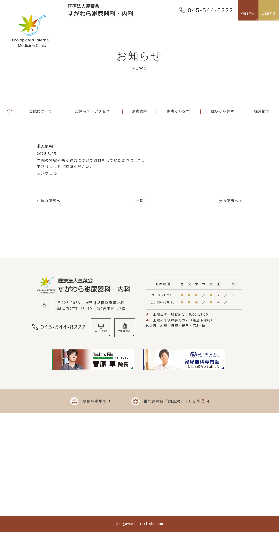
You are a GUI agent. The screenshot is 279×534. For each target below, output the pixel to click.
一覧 (139, 200)
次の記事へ (228, 200)
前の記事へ (50, 200)
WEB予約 (101, 332)
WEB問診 (125, 332)
